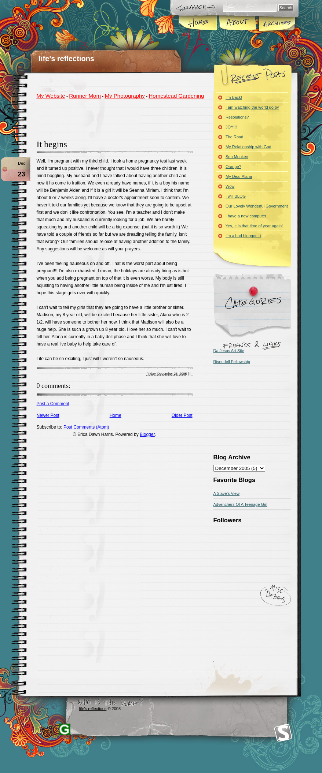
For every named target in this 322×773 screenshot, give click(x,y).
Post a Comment (53, 403)
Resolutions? (237, 117)
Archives (276, 23)
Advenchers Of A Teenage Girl (240, 504)
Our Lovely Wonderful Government (257, 206)
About (237, 23)
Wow (230, 186)
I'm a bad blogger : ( (243, 236)
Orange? (233, 166)
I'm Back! (234, 97)
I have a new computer (246, 216)
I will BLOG (236, 196)
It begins (52, 144)
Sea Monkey (237, 156)
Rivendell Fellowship (231, 361)
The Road (234, 137)
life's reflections (66, 59)
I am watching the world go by (252, 107)
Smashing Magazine (283, 733)
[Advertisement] (122, 118)
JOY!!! (231, 127)
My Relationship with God (248, 147)
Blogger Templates (64, 729)
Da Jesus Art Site (228, 350)
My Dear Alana (239, 176)
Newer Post (48, 415)
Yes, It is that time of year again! (254, 226)
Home (198, 23)
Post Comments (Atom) (86, 427)
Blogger (147, 434)
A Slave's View (226, 493)
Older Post (182, 415)
